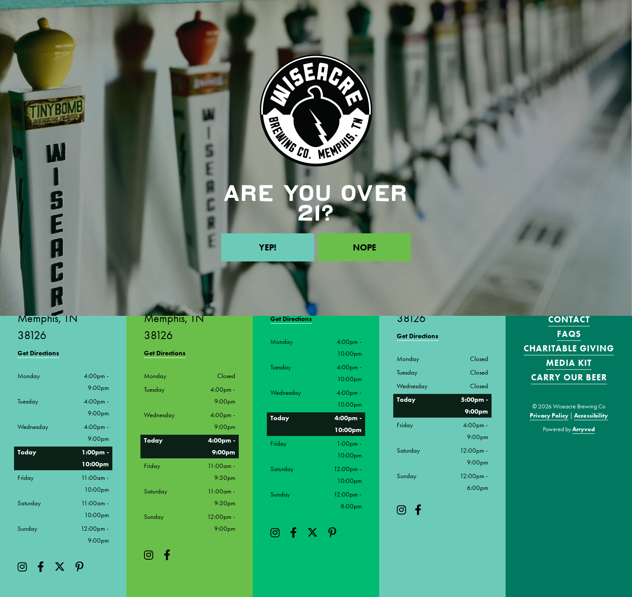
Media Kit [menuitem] (569, 362)
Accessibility (591, 415)
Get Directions (38, 353)
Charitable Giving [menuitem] (569, 348)
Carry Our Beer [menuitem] (569, 377)
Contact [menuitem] (569, 319)
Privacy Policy (549, 415)
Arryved (583, 429)
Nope (364, 247)
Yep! (267, 247)
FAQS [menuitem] (569, 334)
